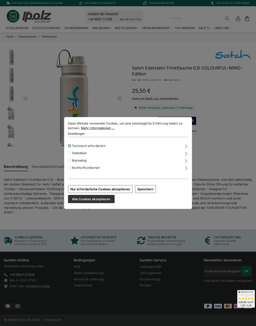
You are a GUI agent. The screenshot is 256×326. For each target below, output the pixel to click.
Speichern (145, 191)
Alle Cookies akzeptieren (91, 201)
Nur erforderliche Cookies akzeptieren (100, 191)
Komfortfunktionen (86, 170)
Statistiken (79, 156)
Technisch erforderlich (88, 148)
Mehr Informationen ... (97, 130)
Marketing (79, 163)
